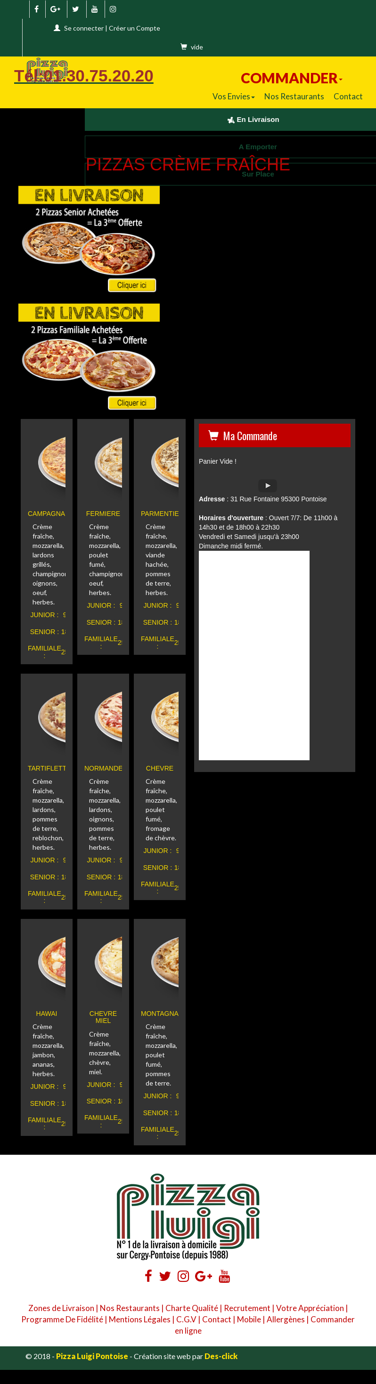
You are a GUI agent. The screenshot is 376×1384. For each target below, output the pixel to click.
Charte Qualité (191, 1308)
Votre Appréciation (310, 1308)
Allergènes (286, 1319)
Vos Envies (234, 96)
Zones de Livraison (61, 1308)
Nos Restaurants (294, 96)
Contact (348, 96)
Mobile (249, 1319)
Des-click (220, 1356)
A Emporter (253, 147)
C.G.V (186, 1319)
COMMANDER (292, 77)
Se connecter (84, 28)
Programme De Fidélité (62, 1319)
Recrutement (247, 1308)
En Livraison (253, 119)
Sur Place (253, 174)
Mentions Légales (140, 1319)
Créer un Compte (134, 28)
